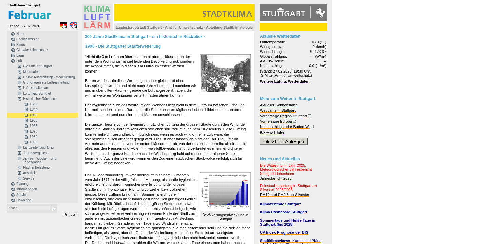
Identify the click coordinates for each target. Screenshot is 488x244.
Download (23, 200)
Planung (22, 184)
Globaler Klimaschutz (32, 50)
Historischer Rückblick (39, 99)
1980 (33, 137)
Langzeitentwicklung (38, 147)
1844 (33, 109)
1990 (33, 142)
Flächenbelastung (36, 167)
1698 (33, 104)
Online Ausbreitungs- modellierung (49, 77)
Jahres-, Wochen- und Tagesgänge (39, 160)
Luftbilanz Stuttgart (37, 93)
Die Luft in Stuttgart (37, 66)
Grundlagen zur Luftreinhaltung (46, 82)
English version (27, 39)
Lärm (20, 55)
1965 (33, 126)
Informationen (26, 189)
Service (28, 178)
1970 (33, 131)
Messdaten (31, 72)
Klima (20, 44)
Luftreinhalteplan (35, 88)
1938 (33, 120)
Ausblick (29, 173)
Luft (19, 61)
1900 (33, 115)
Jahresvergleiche (36, 153)
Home (20, 34)
